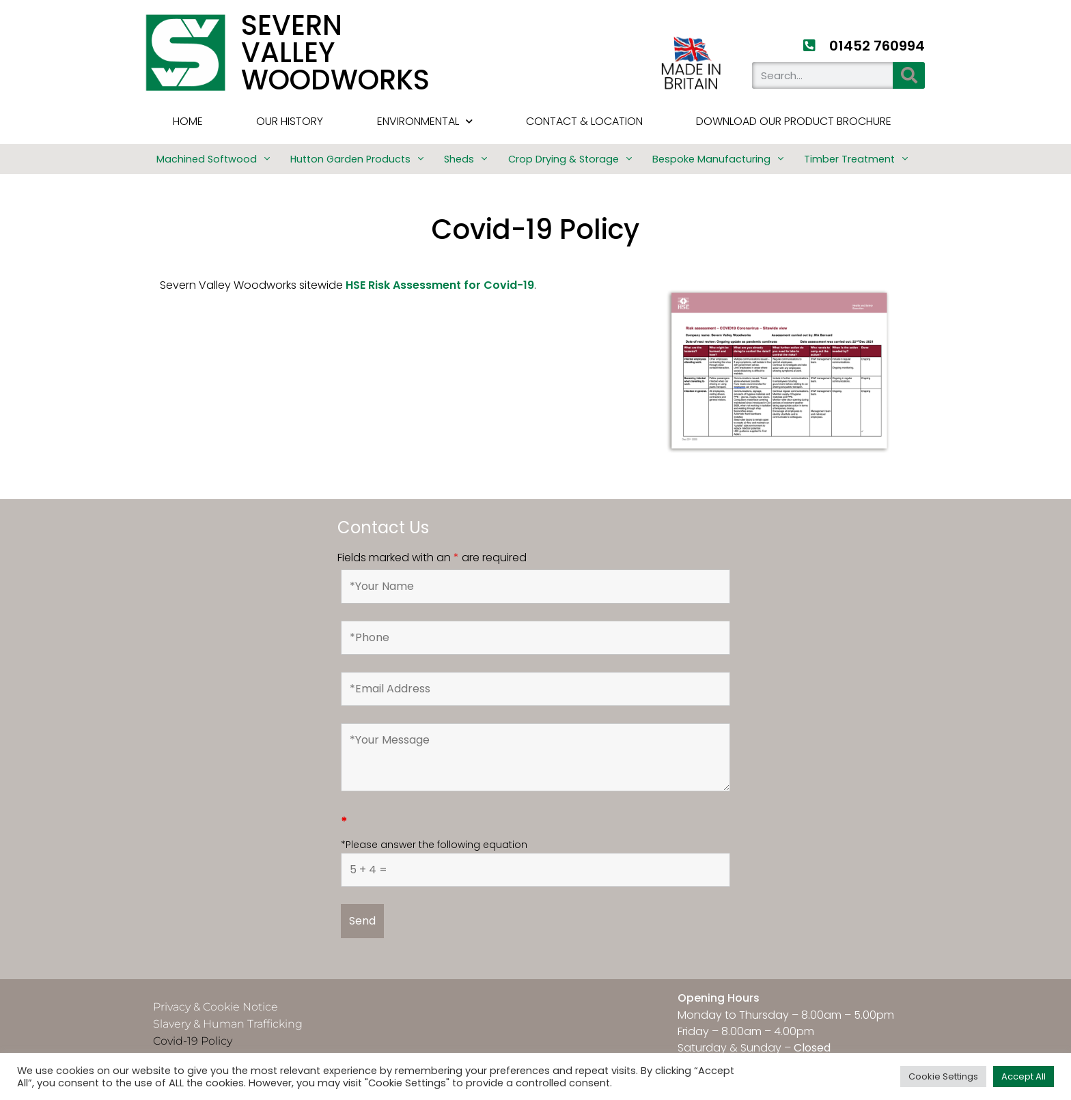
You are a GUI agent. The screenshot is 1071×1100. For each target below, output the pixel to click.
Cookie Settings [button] (943, 1076)
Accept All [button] (1023, 1076)
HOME (188, 121)
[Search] (909, 75)
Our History (289, 121)
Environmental (425, 121)
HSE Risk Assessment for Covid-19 (440, 285)
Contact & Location (584, 121)
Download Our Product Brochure (793, 121)
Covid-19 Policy (192, 1040)
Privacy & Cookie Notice (215, 1006)
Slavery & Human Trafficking (228, 1023)
